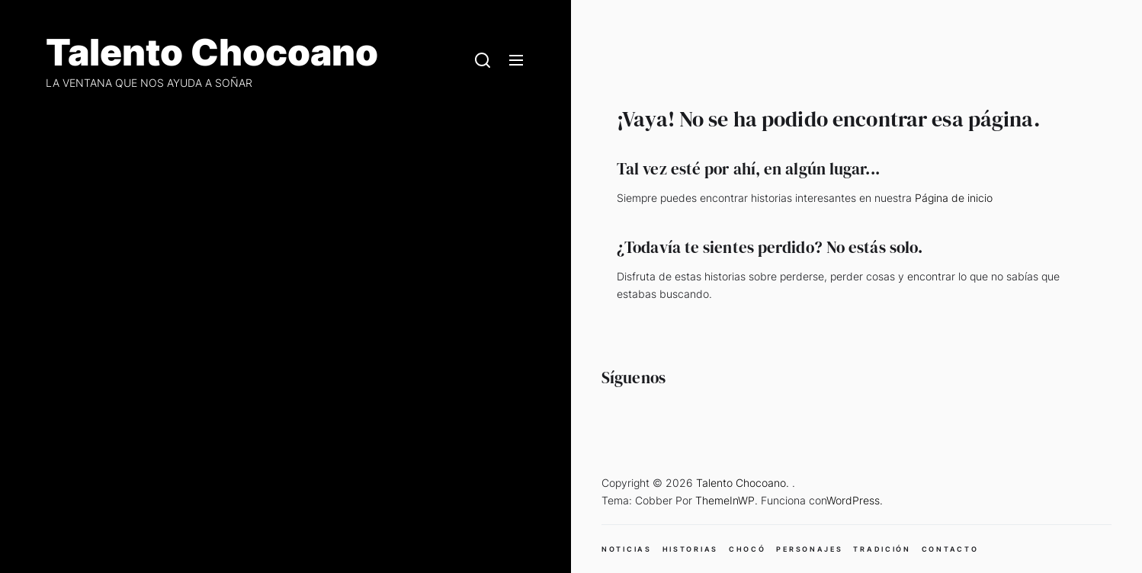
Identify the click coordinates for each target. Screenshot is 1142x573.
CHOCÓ (747, 549)
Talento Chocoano (212, 52)
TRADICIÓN (881, 549)
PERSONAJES (809, 549)
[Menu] (516, 61)
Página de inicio (954, 197)
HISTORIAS (690, 549)
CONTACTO (950, 549)
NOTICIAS (626, 549)
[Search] (482, 61)
